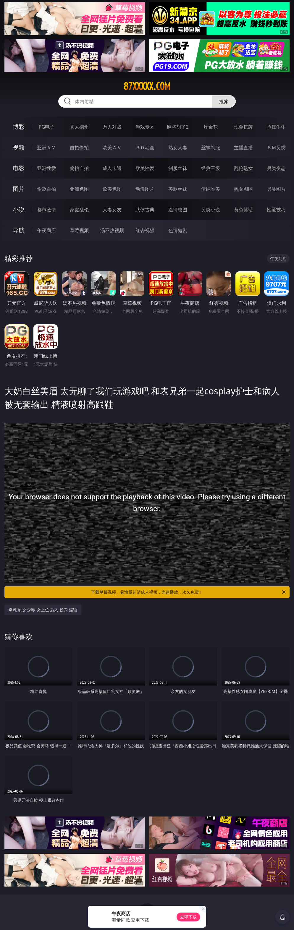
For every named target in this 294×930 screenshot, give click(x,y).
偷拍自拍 (79, 168)
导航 (19, 230)
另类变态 (276, 168)
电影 (19, 168)
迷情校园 (177, 209)
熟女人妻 (177, 147)
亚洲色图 (79, 189)
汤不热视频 (112, 230)
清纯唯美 (210, 189)
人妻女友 (112, 209)
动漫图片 (144, 189)
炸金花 (210, 127)
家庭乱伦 (79, 209)
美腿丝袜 (177, 189)
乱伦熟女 (243, 168)
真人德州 (79, 127)
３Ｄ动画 (144, 147)
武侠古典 (144, 209)
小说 (19, 209)
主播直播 (243, 147)
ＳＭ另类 (276, 147)
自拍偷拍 (79, 147)
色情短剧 (177, 230)
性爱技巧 (276, 209)
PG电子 (46, 127)
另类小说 (210, 209)
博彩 (19, 127)
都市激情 (46, 209)
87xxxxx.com (146, 86)
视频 (19, 147)
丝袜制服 (210, 147)
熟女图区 (243, 189)
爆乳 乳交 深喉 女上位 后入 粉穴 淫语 (43, 610)
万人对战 (112, 127)
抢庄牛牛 (276, 127)
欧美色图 (112, 189)
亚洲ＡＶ (46, 147)
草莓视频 (79, 230)
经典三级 (210, 168)
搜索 (224, 101)
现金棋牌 (243, 127)
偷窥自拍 (46, 189)
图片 (19, 189)
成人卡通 (112, 168)
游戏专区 (144, 127)
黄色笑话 (243, 209)
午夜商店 (46, 230)
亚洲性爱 (46, 168)
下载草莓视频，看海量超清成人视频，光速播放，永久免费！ (189, 592)
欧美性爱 (144, 168)
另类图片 (276, 189)
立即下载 (188, 917)
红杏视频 (144, 230)
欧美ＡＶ (112, 147)
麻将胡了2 (177, 127)
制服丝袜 (177, 168)
